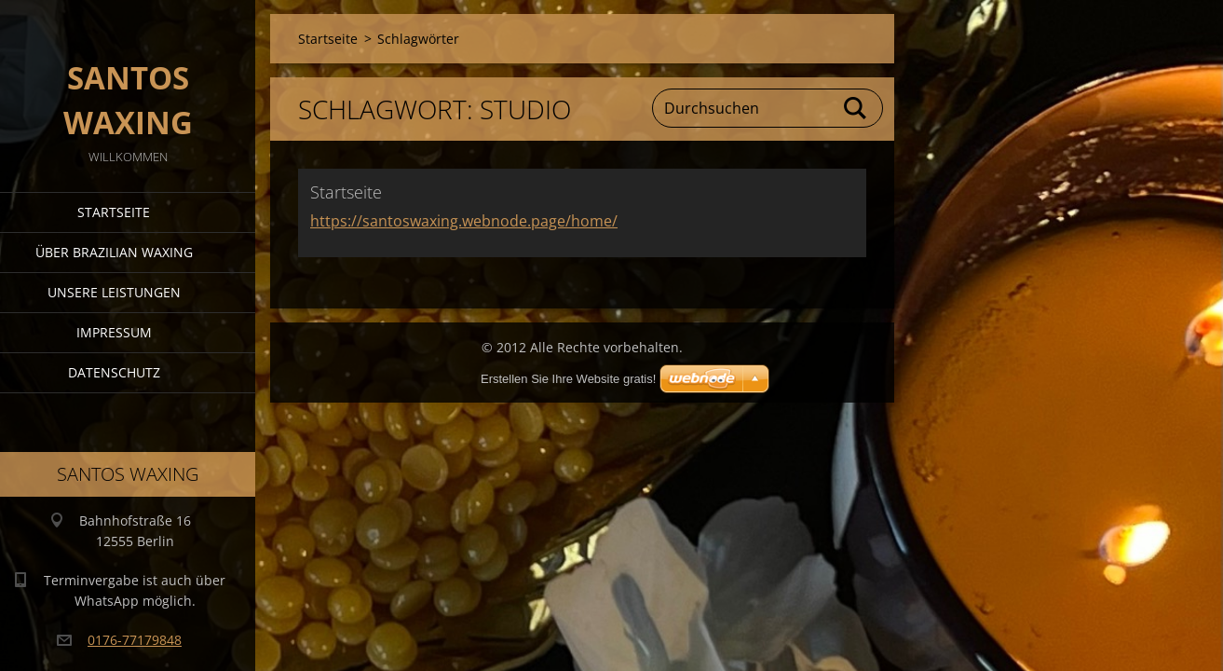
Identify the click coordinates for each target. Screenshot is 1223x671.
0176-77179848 (135, 640)
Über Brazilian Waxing (114, 252)
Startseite (113, 212)
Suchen (856, 108)
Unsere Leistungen (114, 292)
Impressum (114, 332)
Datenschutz (114, 372)
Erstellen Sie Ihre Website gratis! (568, 379)
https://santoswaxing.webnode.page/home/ (464, 221)
